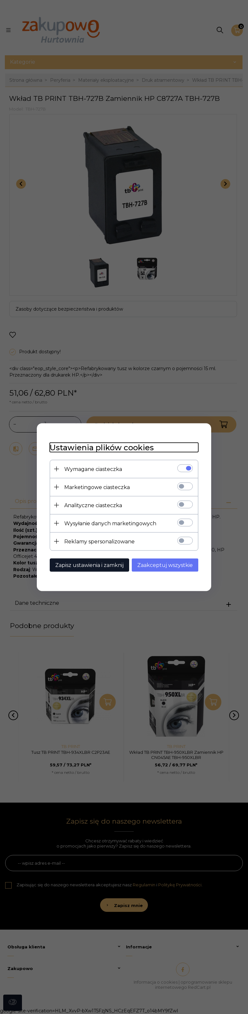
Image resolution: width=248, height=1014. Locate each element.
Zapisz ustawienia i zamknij (89, 565)
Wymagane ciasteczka (93, 469)
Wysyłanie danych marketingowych (110, 523)
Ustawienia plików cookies (102, 447)
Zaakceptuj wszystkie (165, 565)
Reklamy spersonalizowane (99, 541)
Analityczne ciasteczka (93, 505)
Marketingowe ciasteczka (97, 487)
